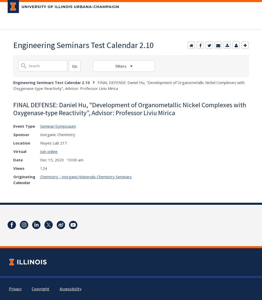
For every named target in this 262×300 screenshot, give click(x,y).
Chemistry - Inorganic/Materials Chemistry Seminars (86, 176)
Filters (121, 66)
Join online (49, 151)
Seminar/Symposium (58, 126)
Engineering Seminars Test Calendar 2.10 (51, 82)
